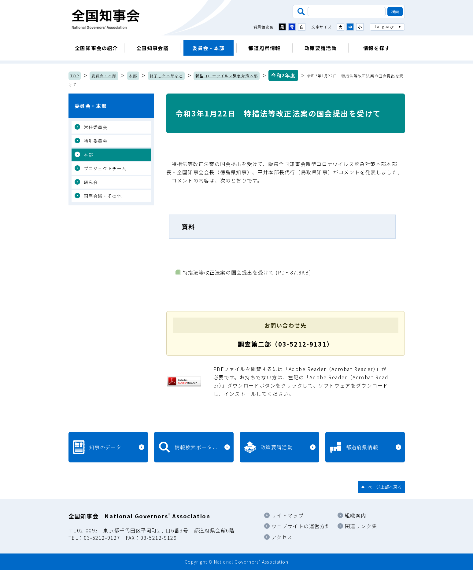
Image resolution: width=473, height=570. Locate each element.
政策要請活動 (321, 48)
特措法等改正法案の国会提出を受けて (228, 272)
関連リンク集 (361, 526)
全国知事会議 (152, 48)
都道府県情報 (264, 48)
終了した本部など (166, 75)
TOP (74, 75)
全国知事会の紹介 (96, 48)
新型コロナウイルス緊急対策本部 (226, 75)
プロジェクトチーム (105, 168)
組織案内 (355, 515)
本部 (133, 75)
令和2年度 (283, 75)
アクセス (282, 537)
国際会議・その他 (103, 196)
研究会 (91, 182)
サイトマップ (288, 515)
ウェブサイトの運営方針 (301, 526)
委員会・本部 (208, 48)
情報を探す (376, 48)
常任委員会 (96, 127)
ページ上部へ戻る (385, 487)
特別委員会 (96, 141)
